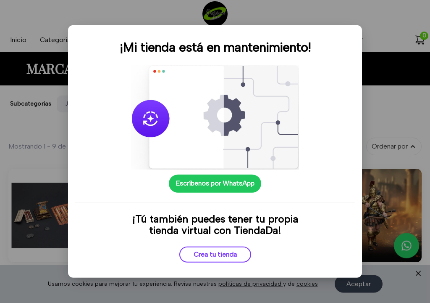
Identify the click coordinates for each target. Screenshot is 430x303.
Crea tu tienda (215, 254)
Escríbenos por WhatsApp (215, 183)
